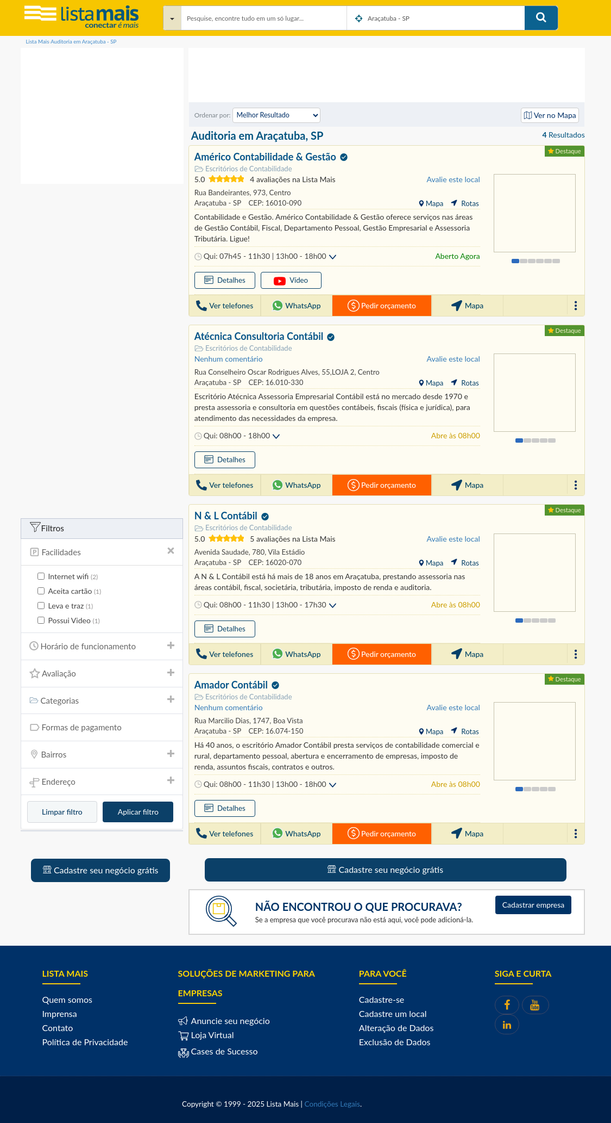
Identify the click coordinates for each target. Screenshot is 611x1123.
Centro (279, 192)
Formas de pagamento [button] (101, 727)
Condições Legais (332, 1104)
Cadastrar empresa (533, 904)
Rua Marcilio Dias (221, 720)
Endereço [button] (101, 782)
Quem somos (67, 999)
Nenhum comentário (228, 358)
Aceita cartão (69, 591)
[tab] (101, 552)
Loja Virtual (206, 1034)
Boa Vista (287, 720)
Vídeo (291, 281)
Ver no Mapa (550, 115)
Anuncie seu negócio (229, 1020)
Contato (57, 1027)
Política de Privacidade (85, 1042)
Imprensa (59, 1013)
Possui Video (68, 620)
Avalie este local (453, 179)
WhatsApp (296, 306)
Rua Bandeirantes (222, 192)
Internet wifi (67, 576)
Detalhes (224, 279)
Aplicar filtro (138, 811)
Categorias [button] (101, 700)
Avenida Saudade (221, 552)
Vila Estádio (285, 552)
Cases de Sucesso (223, 1051)
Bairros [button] (101, 754)
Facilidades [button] (101, 552)
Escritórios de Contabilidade (243, 168)
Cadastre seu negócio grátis (101, 870)
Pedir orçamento (382, 306)
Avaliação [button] (101, 673)
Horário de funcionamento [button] (101, 646)
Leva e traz (65, 605)
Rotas (464, 203)
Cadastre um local (393, 1013)
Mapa (433, 203)
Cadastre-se (381, 999)
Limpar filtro (62, 811)
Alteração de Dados (396, 1027)
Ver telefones (224, 306)
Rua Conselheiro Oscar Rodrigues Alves (256, 372)
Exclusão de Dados (395, 1042)
